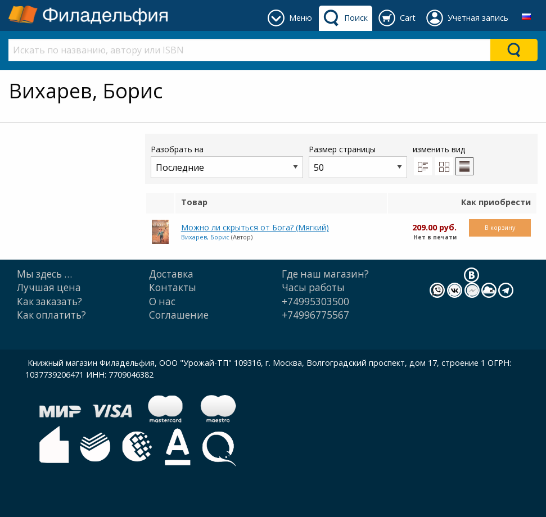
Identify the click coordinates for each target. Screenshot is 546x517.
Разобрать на (227, 161)
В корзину (500, 227)
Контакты (172, 287)
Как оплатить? (51, 315)
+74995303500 (315, 301)
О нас (162, 301)
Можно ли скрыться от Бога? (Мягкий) (255, 227)
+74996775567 (315, 315)
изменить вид (443, 159)
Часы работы (313, 287)
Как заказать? (49, 301)
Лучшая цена (49, 287)
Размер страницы (358, 161)
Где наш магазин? (325, 273)
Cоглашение (179, 315)
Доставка (171, 273)
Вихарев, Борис (205, 237)
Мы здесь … (44, 273)
